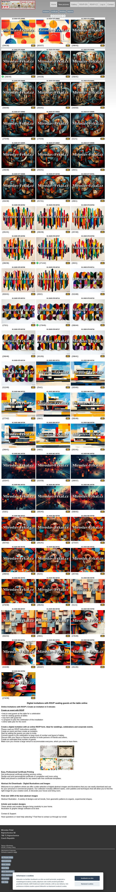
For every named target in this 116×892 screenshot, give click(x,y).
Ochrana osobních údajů (9, 852)
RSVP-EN (83, 4)
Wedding (63, 11)
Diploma (70, 11)
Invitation (46, 11)
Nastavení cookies (87, 884)
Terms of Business (7, 845)
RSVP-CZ (94, 4)
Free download (7, 875)
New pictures (63, 4)
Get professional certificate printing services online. (21, 774)
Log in (102, 4)
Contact (111, 4)
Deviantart (5, 878)
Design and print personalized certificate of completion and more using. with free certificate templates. (31, 777)
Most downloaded (8, 871)
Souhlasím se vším (87, 878)
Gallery (74, 4)
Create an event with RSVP (12, 710)
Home (53, 4)
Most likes (5, 868)
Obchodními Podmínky (8, 850)
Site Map (5, 882)
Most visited (6, 864)
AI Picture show (7, 857)
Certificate (54, 11)
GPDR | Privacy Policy (8, 847)
